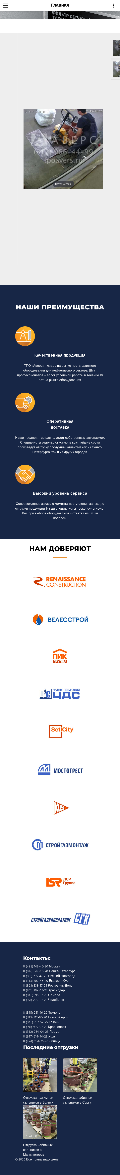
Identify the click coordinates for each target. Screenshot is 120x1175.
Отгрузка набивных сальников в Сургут (78, 1100)
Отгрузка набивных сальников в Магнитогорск (38, 1150)
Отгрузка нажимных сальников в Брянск (38, 1100)
